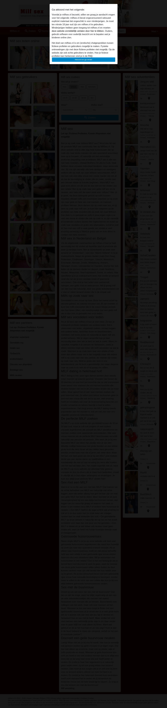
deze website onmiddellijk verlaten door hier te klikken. (78, 31)
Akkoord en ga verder (83, 60)
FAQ (90, 56)
